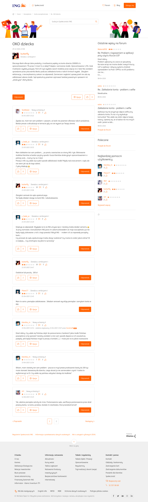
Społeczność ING (13, 14)
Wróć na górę (74, 446)
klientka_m (26, 322)
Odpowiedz (18, 97)
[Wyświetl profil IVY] (105, 197)
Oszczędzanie (27, 14)
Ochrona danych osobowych (75, 491)
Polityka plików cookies (99, 491)
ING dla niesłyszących (26, 491)
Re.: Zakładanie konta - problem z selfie (116, 89)
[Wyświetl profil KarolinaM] (69, 328)
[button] (87, 97)
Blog (118, 5)
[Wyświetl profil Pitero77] (107, 173)
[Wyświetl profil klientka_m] (108, 165)
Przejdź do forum (104, 130)
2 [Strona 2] (56, 421)
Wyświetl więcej (104, 205)
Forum (107, 5)
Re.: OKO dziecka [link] (56, 14)
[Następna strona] (89, 421)
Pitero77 (25, 291)
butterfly (25, 53)
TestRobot (25, 110)
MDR (59, 491)
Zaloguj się (130, 5)
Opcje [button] (78, 97)
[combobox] (74, 21)
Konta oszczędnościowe (41, 14)
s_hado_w (25, 142)
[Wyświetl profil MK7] (106, 181)
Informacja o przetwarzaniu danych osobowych (52, 434)
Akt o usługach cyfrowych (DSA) (84, 434)
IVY (23, 391)
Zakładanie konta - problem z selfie (114, 108)
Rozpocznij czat (115, 481)
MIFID (52, 491)
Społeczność (39, 5)
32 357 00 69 (114, 485)
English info (42, 491)
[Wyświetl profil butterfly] (108, 189)
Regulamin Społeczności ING (22, 434)
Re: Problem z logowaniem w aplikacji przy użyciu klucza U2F (116, 54)
